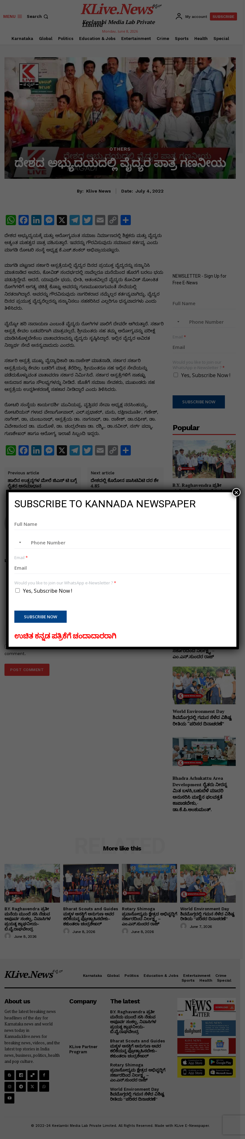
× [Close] (236, 492)
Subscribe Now (40, 617)
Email (21, 557)
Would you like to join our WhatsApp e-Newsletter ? (65, 583)
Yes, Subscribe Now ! (47, 590)
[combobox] (19, 542)
